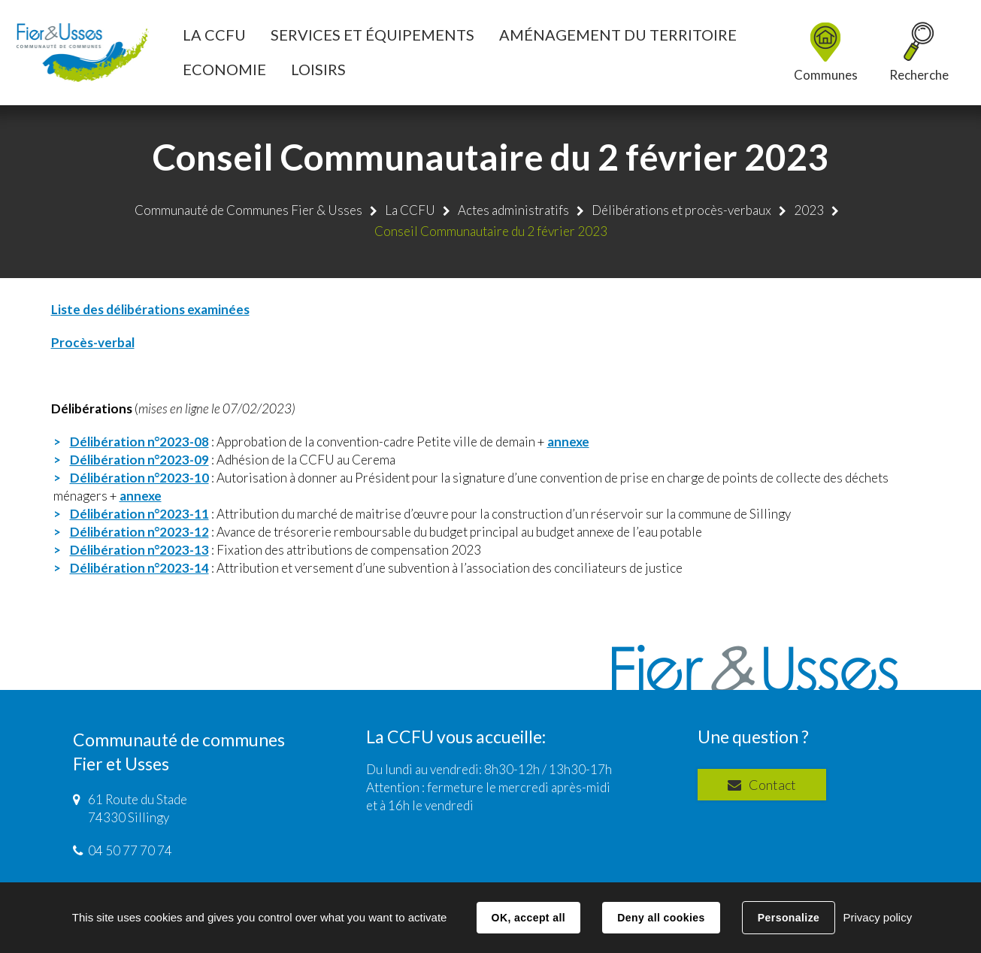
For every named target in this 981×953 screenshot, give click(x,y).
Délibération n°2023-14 (139, 568)
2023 (809, 210)
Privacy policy (877, 917)
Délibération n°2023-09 (139, 459)
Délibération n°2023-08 (139, 441)
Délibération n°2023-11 (139, 514)
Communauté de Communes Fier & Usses (248, 210)
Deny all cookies (660, 918)
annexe (568, 441)
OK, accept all (528, 918)
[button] (214, 34)
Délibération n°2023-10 (139, 478)
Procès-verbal (93, 342)
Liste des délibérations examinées (150, 309)
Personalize (788, 918)
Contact (772, 784)
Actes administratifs (513, 210)
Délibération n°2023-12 (139, 532)
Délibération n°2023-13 (139, 550)
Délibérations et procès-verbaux (681, 210)
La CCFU (410, 210)
